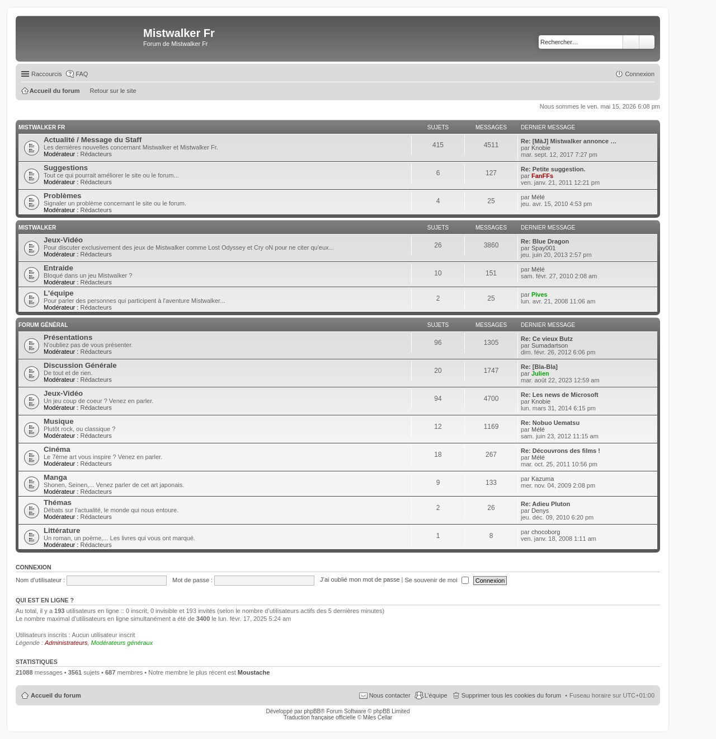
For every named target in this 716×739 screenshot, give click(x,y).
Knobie (540, 147)
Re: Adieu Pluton (545, 504)
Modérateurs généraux (122, 642)
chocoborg (545, 531)
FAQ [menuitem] (82, 74)
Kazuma (542, 478)
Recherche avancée (646, 42)
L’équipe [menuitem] (436, 695)
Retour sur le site (113, 90)
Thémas (58, 502)
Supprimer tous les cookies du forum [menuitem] (511, 695)
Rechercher (631, 42)
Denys (540, 510)
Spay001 (543, 248)
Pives (539, 294)
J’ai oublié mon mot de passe (359, 580)
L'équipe (59, 293)
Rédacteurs (95, 154)
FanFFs (542, 175)
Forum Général (43, 325)
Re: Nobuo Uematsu (550, 422)
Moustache (254, 672)
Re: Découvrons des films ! (560, 450)
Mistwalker (37, 227)
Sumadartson (549, 345)
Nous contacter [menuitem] (390, 695)
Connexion (33, 567)
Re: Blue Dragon (545, 241)
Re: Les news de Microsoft (560, 394)
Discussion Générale (80, 365)
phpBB (312, 711)
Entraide (58, 268)
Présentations (68, 337)
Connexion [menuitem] (639, 74)
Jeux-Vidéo (63, 240)
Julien (540, 373)
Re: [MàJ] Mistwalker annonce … (568, 141)
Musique (58, 421)
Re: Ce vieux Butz (547, 338)
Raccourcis (46, 74)
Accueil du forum (56, 695)
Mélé (538, 197)
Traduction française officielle (320, 717)
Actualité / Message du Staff (93, 139)
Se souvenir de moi (437, 580)
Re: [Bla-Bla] (539, 366)
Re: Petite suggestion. (553, 169)
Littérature (62, 530)
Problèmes (62, 195)
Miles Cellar (377, 717)
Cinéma (57, 449)
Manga (55, 477)
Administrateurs (66, 642)
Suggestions (66, 167)
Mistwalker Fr (41, 127)
